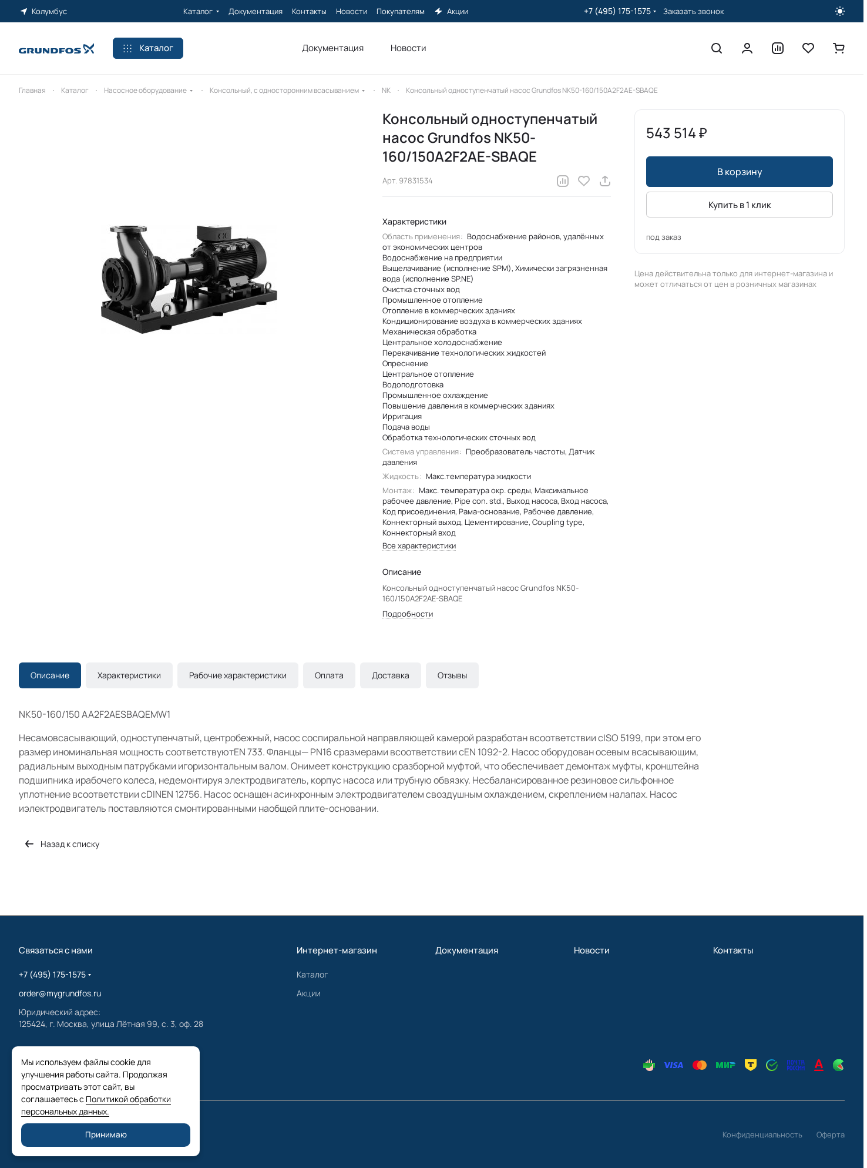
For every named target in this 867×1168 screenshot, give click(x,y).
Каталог (312, 974)
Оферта (830, 1134)
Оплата (329, 675)
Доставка (390, 675)
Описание (50, 675)
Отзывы (452, 675)
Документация (466, 950)
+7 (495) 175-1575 (617, 10)
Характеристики (129, 675)
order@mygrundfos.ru (60, 993)
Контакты (733, 950)
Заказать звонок (693, 11)
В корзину (739, 171)
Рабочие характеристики (238, 675)
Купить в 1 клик (739, 205)
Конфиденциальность (762, 1134)
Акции (309, 993)
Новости (592, 950)
